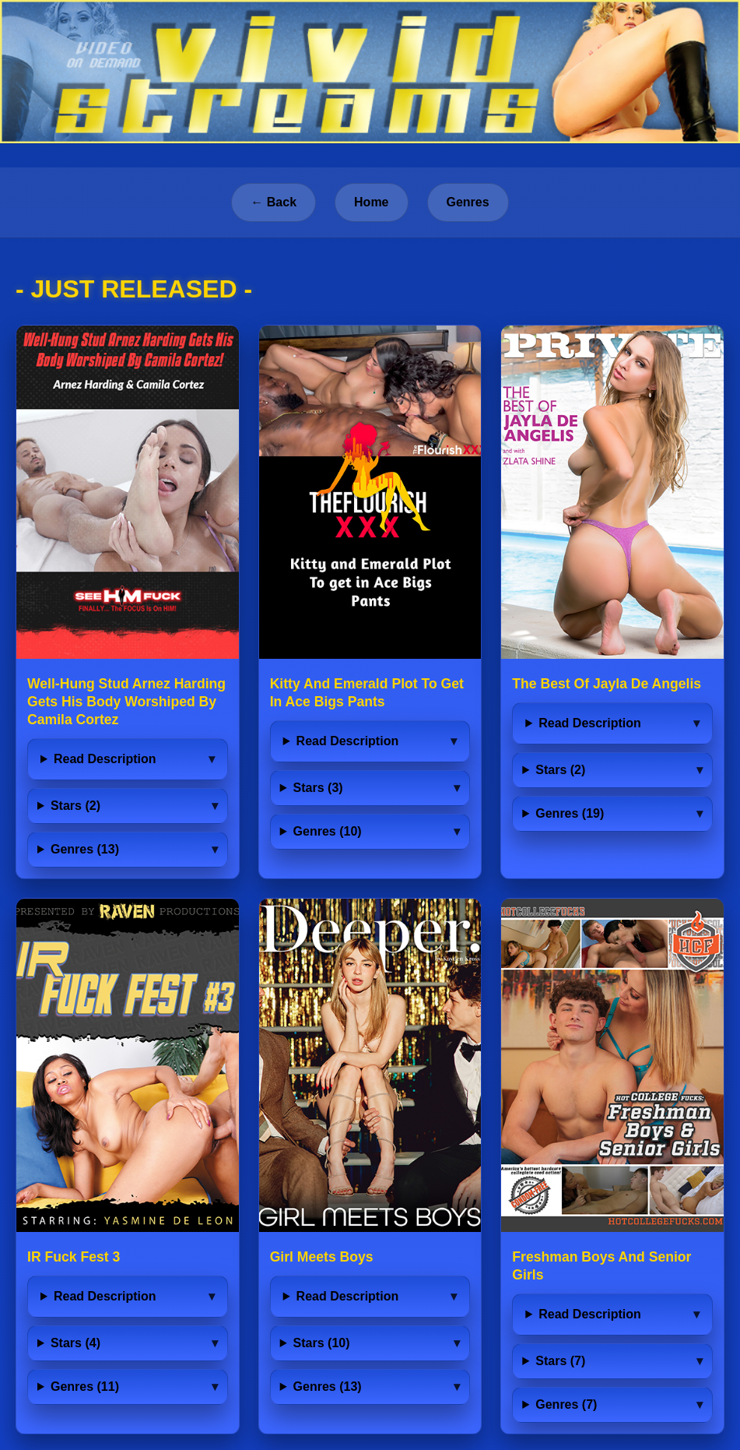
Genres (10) (327, 831)
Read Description (105, 758)
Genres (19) (569, 813)
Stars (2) (75, 805)
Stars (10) (321, 1343)
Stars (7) (560, 1360)
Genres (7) (566, 1404)
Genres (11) (85, 1386)
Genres (468, 202)
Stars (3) (318, 787)
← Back (273, 202)
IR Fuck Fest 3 (73, 1257)
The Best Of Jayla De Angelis (606, 684)
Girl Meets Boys (322, 1257)
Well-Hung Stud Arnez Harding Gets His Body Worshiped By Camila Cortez (126, 701)
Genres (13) (85, 849)
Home (371, 202)
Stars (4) (75, 1343)
